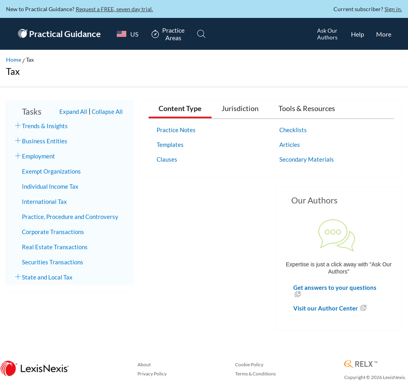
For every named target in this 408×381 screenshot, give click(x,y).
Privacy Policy (152, 374)
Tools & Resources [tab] (307, 109)
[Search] (201, 34)
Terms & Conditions (255, 374)
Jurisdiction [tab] (240, 109)
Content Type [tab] (180, 109)
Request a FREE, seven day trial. (114, 9)
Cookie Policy (249, 364)
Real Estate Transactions (55, 246)
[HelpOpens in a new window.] (357, 34)
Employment (38, 156)
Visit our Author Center (326, 308)
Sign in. (393, 9)
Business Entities (44, 141)
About (144, 364)
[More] (383, 34)
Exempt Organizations (51, 171)
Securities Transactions (52, 262)
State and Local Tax (47, 277)
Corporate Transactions (53, 231)
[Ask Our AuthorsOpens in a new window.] (327, 34)
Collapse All (107, 111)
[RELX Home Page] (360, 364)
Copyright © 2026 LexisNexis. (375, 377)
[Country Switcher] (125, 34)
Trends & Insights (45, 125)
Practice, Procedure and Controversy (70, 216)
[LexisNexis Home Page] (34, 368)
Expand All (73, 111)
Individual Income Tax (50, 186)
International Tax (44, 201)
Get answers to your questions (335, 287)
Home (13, 59)
